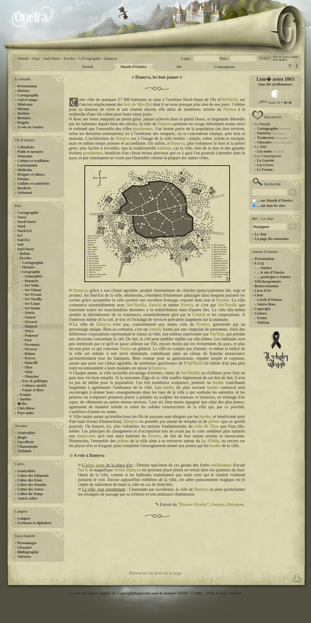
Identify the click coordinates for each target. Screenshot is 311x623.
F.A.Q (259, 263)
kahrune (164, 148)
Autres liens (266, 304)
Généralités (34, 276)
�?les (22, 404)
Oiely (29, 372)
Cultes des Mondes (31, 485)
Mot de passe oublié (285, 57)
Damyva (110, 58)
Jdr (179, 67)
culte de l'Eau (206, 426)
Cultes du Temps (30, 494)
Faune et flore (33, 390)
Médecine (24, 170)
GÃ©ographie (90, 58)
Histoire (23, 91)
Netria (30, 313)
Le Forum (265, 169)
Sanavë (30, 317)
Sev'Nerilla (33, 299)
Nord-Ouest (26, 222)
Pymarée (31, 281)
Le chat (260, 234)
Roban (25, 253)
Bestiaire (24, 118)
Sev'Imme (32, 308)
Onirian (263, 322)
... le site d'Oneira (270, 272)
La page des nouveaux (272, 239)
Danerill (31, 363)
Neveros (31, 349)
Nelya (29, 331)
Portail (87, 67)
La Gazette (265, 160)
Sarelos (25, 399)
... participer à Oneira (274, 277)
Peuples (23, 122)
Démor (30, 354)
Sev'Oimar (33, 290)
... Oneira (264, 268)
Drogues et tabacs (31, 174)
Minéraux (25, 104)
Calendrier (25, 147)
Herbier (23, 113)
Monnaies (24, 156)
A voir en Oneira (30, 127)
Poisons (23, 179)
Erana (262, 318)
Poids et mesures (30, 152)
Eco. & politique (35, 381)
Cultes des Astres (30, 489)
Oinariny (32, 376)
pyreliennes (143, 128)
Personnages (27, 543)
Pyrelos (69, 58)
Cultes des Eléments (33, 475)
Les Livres (265, 165)
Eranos (25, 394)
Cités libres (26, 408)
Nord (21, 226)
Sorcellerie (25, 442)
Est (19, 235)
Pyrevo (30, 358)
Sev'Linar (32, 303)
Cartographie (27, 95)
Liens (259, 295)
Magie (22, 437)
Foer (28, 340)
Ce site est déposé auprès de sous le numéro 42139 (128, 593)
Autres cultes (27, 498)
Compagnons (224, 67)
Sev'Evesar (33, 294)
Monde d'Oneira (133, 67)
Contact (261, 313)
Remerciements (267, 286)
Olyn (28, 367)
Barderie (24, 188)
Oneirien (271, 133)
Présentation (27, 86)
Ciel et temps (27, 100)
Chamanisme (27, 446)
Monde (23, 58)
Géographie (31, 272)
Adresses (24, 556)
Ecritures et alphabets (34, 523)
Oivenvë (31, 322)
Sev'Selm (32, 285)
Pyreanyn (32, 344)
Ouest (21, 217)
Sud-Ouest (25, 249)
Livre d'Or (263, 290)
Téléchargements (268, 281)
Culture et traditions (33, 161)
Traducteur (273, 138)
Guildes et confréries (33, 183)
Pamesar (31, 335)
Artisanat (24, 192)
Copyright (263, 309)
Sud (20, 244)
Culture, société (34, 385)
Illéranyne (235, 504)
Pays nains (25, 413)
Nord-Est (24, 231)
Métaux (23, 109)
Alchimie (24, 451)
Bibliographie (28, 552)
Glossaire (24, 547)
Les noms (270, 151)
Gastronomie (27, 165)
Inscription (280, 59)
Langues (23, 518)
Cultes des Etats (29, 480)
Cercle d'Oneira (269, 300)
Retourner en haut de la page (155, 573)
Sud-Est (23, 240)
